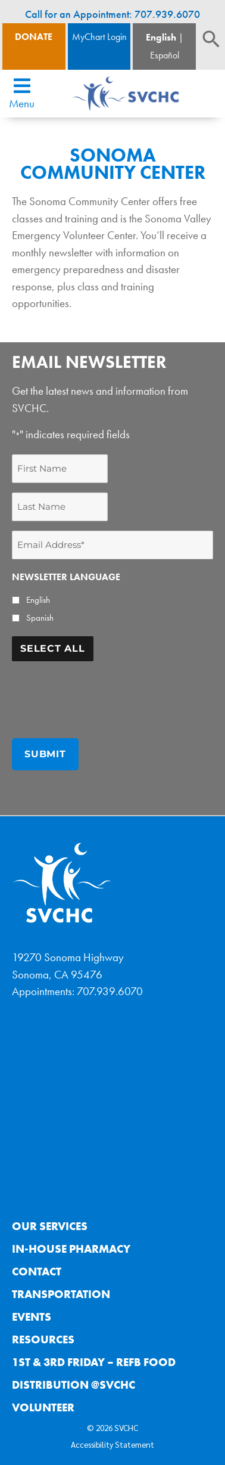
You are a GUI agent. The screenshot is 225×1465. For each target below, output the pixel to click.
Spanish (40, 618)
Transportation (61, 1294)
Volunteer (43, 1407)
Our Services (50, 1226)
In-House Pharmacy (71, 1248)
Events (31, 1316)
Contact (36, 1271)
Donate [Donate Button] (33, 36)
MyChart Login (99, 36)
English (161, 37)
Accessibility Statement (112, 1444)
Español (164, 55)
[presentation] (102, 694)
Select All (52, 648)
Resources (43, 1339)
